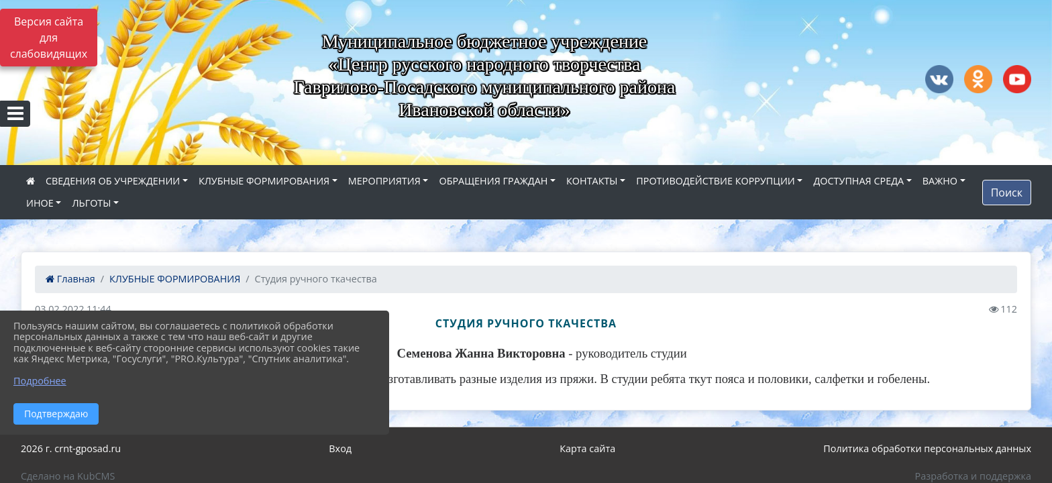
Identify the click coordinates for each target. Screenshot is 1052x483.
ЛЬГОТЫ (91, 203)
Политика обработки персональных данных (927, 448)
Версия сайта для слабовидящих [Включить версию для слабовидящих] (48, 37)
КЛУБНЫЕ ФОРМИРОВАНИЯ (264, 180)
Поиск (1006, 192)
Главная (70, 278)
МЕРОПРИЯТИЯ (384, 180)
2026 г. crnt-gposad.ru (71, 448)
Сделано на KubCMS (68, 476)
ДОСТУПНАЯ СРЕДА (858, 180)
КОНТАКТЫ (592, 180)
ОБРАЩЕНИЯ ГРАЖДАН (493, 180)
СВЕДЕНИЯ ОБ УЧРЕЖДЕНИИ (113, 180)
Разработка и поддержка (973, 476)
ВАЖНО (940, 180)
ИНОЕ (40, 203)
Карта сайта (587, 448)
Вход (340, 448)
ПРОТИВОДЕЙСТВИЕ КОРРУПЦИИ (715, 180)
